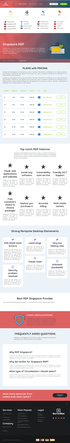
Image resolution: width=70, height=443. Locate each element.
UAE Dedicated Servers (60, 395)
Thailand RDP (58, 21)
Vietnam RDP (58, 28)
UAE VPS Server (22, 413)
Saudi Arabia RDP (43, 24)
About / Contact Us (7, 427)
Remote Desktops (11, 60)
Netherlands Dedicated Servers (23, 421)
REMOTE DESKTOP (23, 4)
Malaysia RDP (25, 28)
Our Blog (5, 430)
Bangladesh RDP (10, 24)
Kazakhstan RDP (26, 26)
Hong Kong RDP (10, 28)
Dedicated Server (33, 4)
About (41, 4)
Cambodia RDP (9, 26)
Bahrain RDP (9, 22)
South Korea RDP (43, 28)
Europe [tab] (27, 13)
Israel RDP (25, 21)
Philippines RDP (42, 21)
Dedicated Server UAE (23, 424)
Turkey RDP (58, 24)
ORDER (61, 97)
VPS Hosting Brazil (23, 416)
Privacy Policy (42, 417)
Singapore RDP (42, 26)
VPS (16, 4)
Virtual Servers (7, 417)
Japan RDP (25, 24)
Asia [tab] (10, 13)
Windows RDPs (7, 419)
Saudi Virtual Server (23, 418)
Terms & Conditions (41, 414)
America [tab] (43, 13)
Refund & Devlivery (40, 420)
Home (4, 60)
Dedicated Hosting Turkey (24, 427)
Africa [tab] (59, 13)
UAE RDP (57, 26)
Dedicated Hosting (7, 414)
